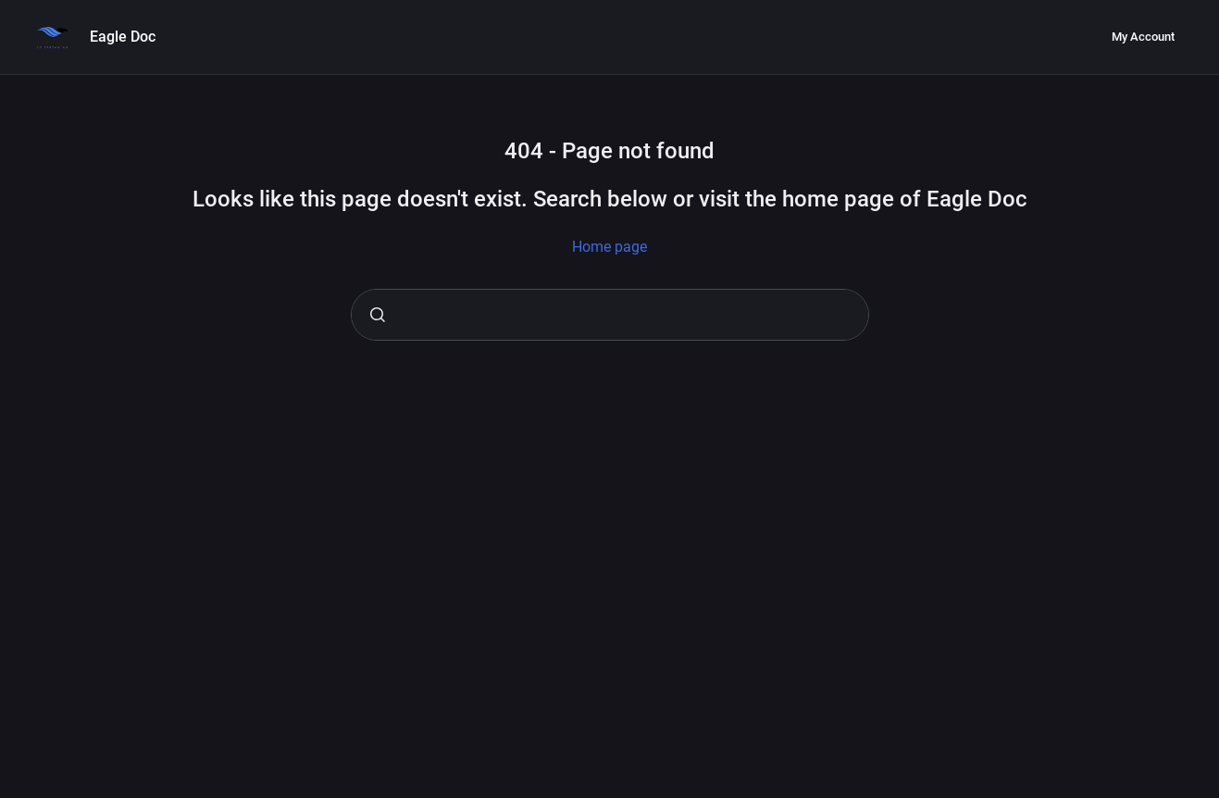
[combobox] (610, 315)
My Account (1143, 37)
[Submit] (377, 315)
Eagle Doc (122, 36)
